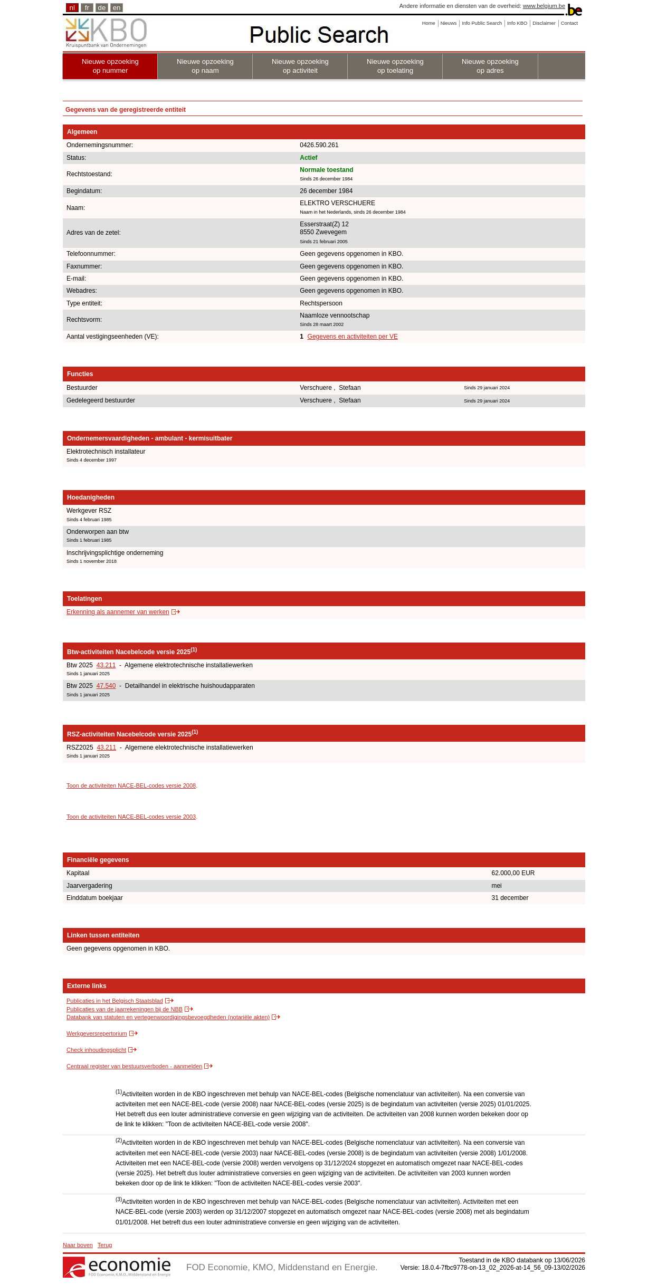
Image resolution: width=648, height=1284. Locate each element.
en (117, 8)
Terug (105, 1245)
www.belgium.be (544, 6)
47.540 (106, 685)
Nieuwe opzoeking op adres (490, 66)
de (102, 8)
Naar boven (78, 1245)
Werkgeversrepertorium (96, 1033)
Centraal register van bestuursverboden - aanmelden (134, 1066)
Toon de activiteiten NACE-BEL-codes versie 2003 (131, 816)
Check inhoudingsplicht (96, 1050)
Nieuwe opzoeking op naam (205, 66)
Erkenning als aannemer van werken (117, 612)
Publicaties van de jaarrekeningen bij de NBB (124, 1009)
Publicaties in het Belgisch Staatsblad (114, 1001)
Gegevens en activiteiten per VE (353, 336)
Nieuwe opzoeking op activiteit (300, 66)
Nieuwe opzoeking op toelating (395, 66)
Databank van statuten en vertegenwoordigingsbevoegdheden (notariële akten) (168, 1017)
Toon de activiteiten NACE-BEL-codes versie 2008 (131, 785)
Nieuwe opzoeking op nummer (110, 66)
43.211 (106, 665)
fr (87, 8)
